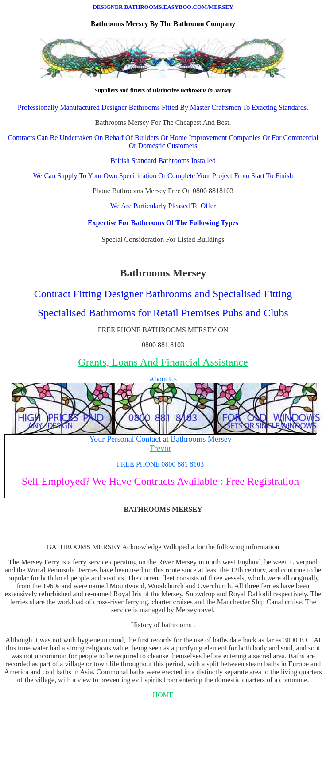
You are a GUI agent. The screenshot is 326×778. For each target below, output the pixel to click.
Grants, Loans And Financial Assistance (163, 362)
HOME (162, 695)
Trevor (160, 448)
